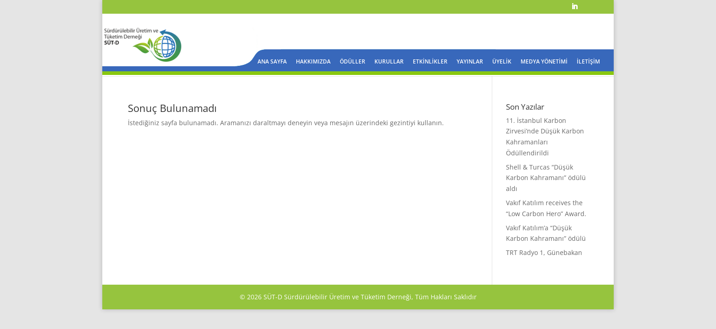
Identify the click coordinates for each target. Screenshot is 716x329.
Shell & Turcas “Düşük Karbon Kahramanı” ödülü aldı (546, 178)
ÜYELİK (501, 61)
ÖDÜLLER (352, 61)
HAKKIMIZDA (313, 61)
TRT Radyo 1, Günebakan (544, 252)
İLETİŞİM (588, 61)
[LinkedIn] (574, 9)
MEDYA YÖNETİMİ (544, 61)
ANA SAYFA (272, 61)
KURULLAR (389, 61)
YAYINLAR (470, 61)
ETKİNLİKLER (430, 61)
